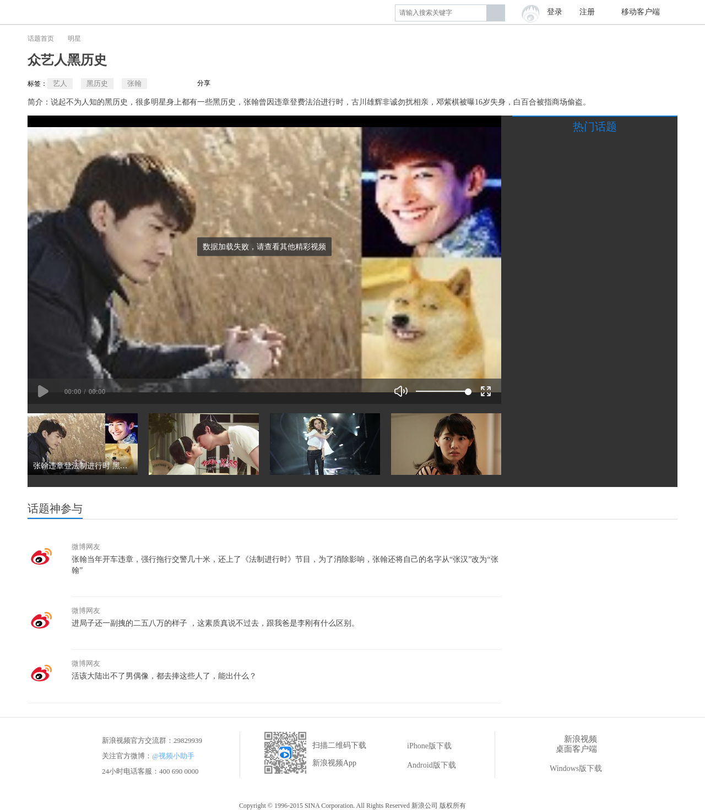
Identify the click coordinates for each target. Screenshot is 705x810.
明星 (74, 38)
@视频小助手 (173, 756)
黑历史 (97, 83)
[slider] (442, 391)
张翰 (134, 83)
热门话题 (595, 127)
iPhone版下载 (422, 746)
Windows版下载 (568, 768)
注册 (587, 12)
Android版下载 (424, 765)
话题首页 (41, 38)
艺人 (60, 83)
